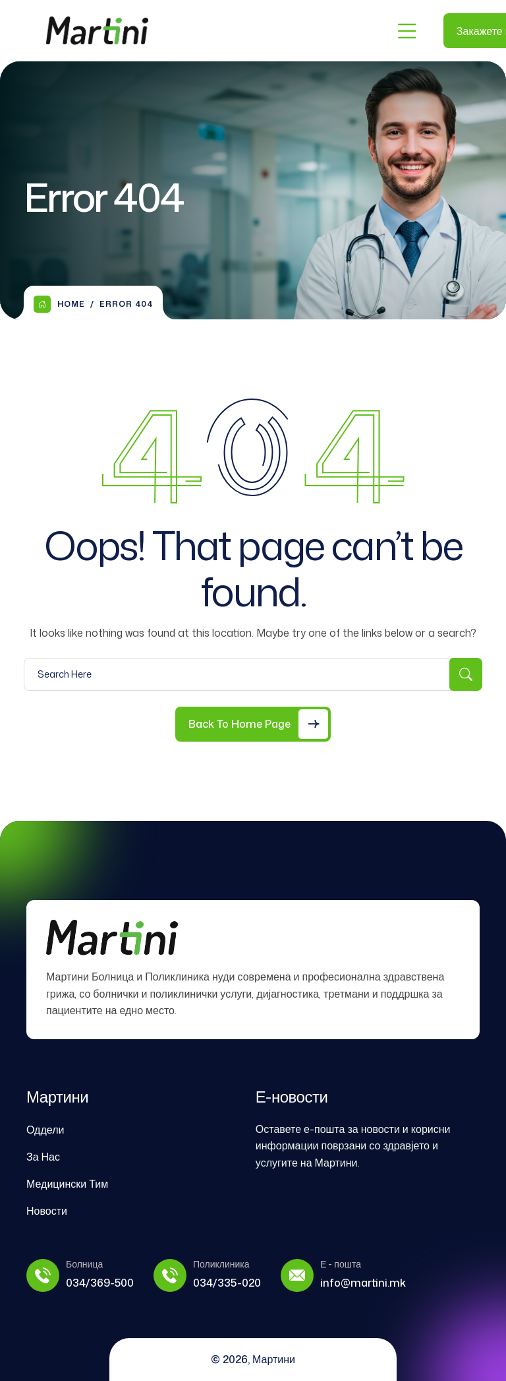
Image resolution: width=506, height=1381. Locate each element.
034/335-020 (227, 1282)
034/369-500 (100, 1282)
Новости (46, 1211)
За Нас (43, 1156)
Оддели (45, 1129)
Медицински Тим (67, 1183)
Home (59, 304)
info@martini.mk (363, 1282)
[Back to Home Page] (253, 724)
